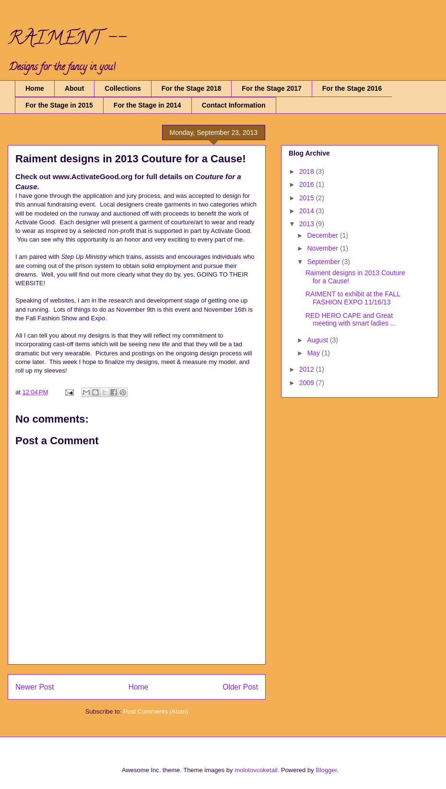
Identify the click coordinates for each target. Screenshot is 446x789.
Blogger (326, 770)
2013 (307, 224)
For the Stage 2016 (352, 88)
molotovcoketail (256, 770)
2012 (307, 369)
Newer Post (34, 687)
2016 (307, 184)
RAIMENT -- (67, 40)
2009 (307, 383)
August (318, 340)
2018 (307, 171)
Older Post (240, 687)
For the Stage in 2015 (59, 105)
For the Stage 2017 (272, 88)
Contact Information (234, 105)
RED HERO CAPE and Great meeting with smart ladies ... (350, 320)
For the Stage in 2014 (147, 105)
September (324, 262)
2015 (307, 198)
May (314, 353)
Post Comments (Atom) (155, 711)
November (323, 248)
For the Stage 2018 (192, 88)
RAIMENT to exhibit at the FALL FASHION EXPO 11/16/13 (352, 298)
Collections (123, 88)
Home (34, 88)
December (323, 235)
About (74, 88)
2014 (307, 211)
